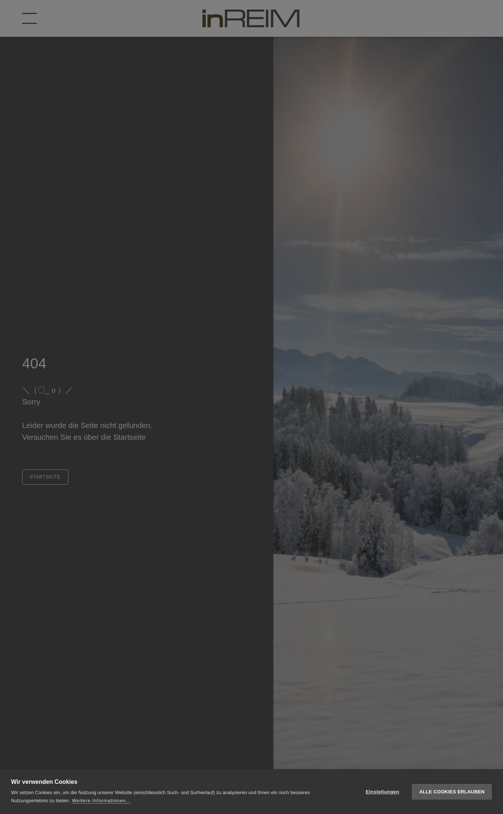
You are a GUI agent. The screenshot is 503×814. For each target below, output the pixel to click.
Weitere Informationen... (101, 800)
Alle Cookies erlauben (452, 791)
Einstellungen (382, 791)
